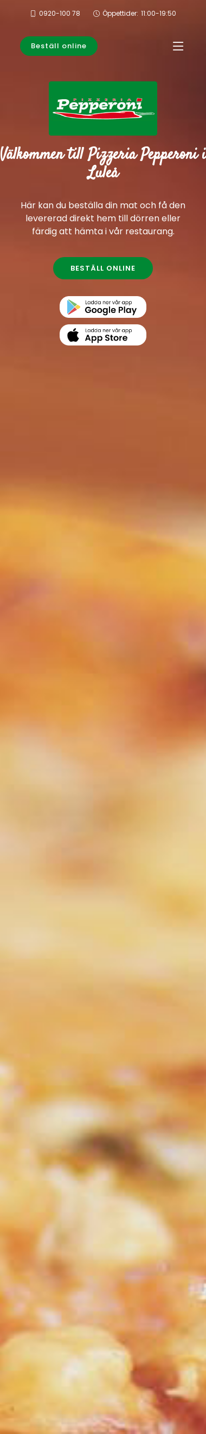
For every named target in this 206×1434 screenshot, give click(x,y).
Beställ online (59, 46)
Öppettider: (139, 13)
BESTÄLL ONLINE (103, 268)
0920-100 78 (59, 13)
